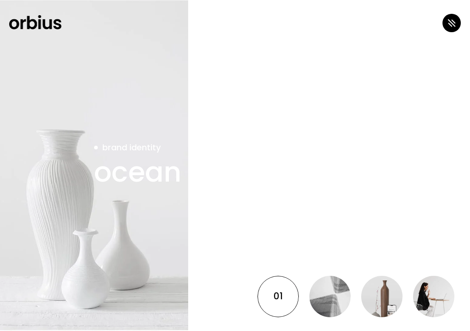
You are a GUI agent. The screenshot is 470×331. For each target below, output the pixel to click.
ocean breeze (187, 172)
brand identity (131, 147)
